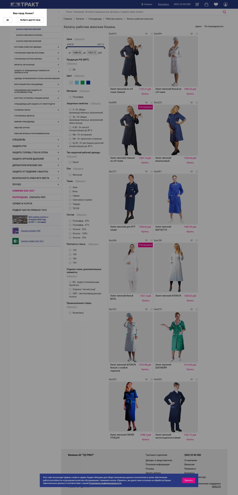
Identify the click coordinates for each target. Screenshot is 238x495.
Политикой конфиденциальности (105, 483)
